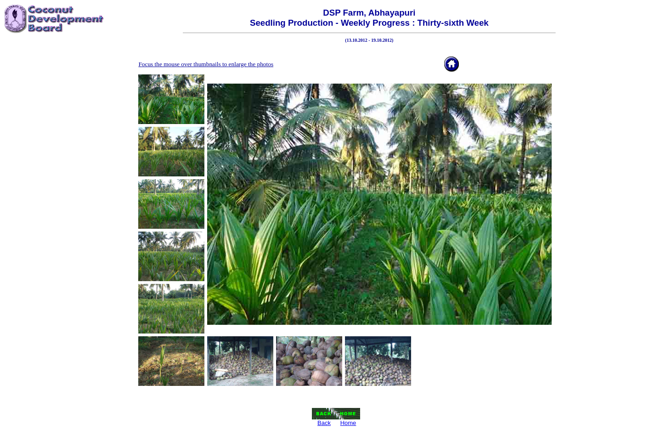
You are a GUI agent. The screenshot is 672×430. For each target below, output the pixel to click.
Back (324, 422)
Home (348, 422)
